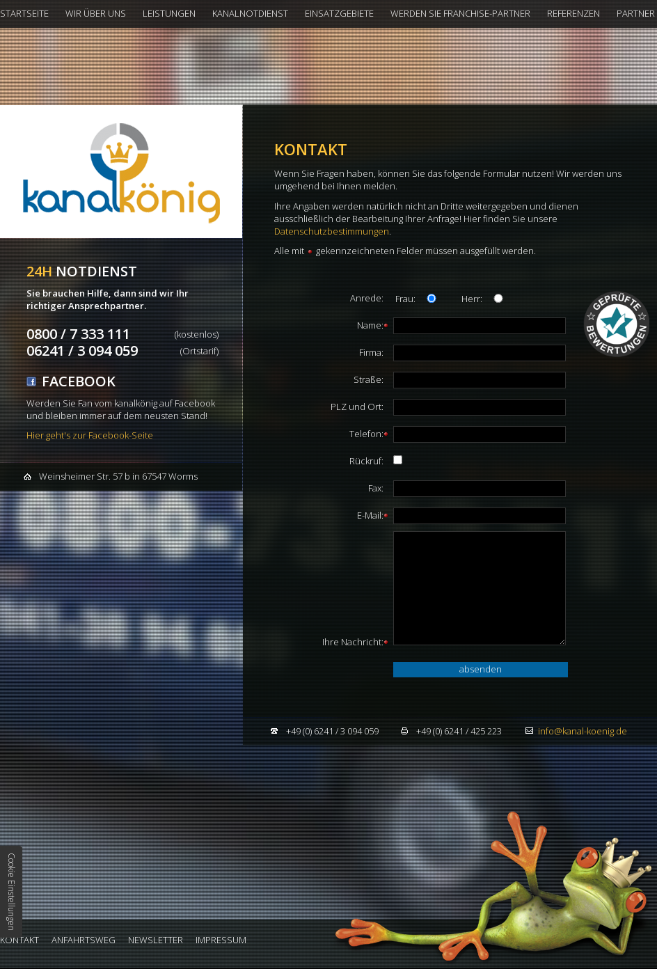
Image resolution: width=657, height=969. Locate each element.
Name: (370, 325)
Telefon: (366, 433)
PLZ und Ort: (357, 406)
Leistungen (169, 13)
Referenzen (573, 13)
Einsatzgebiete (339, 13)
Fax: (375, 488)
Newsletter (155, 939)
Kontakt (19, 939)
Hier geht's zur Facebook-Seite (89, 435)
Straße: (368, 379)
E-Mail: (370, 515)
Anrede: (366, 298)
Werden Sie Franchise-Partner (460, 13)
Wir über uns (95, 13)
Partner (636, 13)
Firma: (371, 352)
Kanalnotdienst (250, 13)
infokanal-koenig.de (582, 731)
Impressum (221, 939)
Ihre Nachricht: (352, 642)
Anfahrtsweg (84, 939)
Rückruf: (366, 461)
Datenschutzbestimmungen (331, 231)
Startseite (24, 13)
